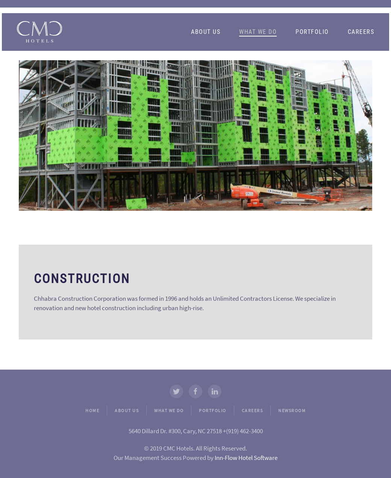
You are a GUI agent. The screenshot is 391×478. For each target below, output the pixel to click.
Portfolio (312, 31)
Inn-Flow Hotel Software (246, 458)
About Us (205, 31)
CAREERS (252, 410)
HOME (92, 410)
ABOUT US (127, 410)
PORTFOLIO (212, 410)
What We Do (258, 31)
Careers (361, 31)
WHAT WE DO (168, 410)
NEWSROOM (292, 410)
